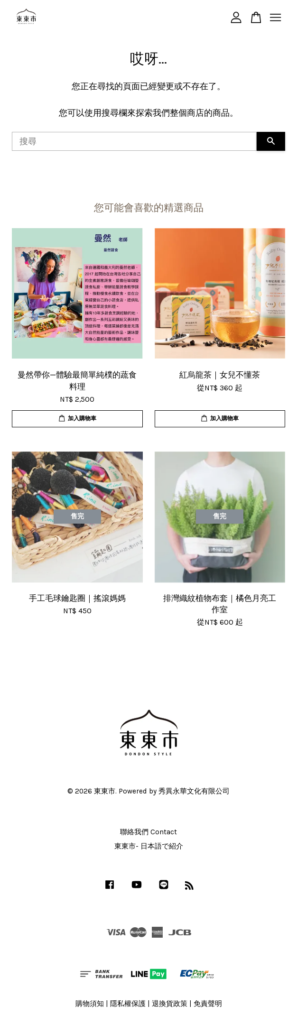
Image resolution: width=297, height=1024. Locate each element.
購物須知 (89, 1003)
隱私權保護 (128, 1003)
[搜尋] (134, 141)
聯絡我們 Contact (148, 832)
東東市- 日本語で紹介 (148, 846)
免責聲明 (208, 1003)
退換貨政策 (169, 1003)
